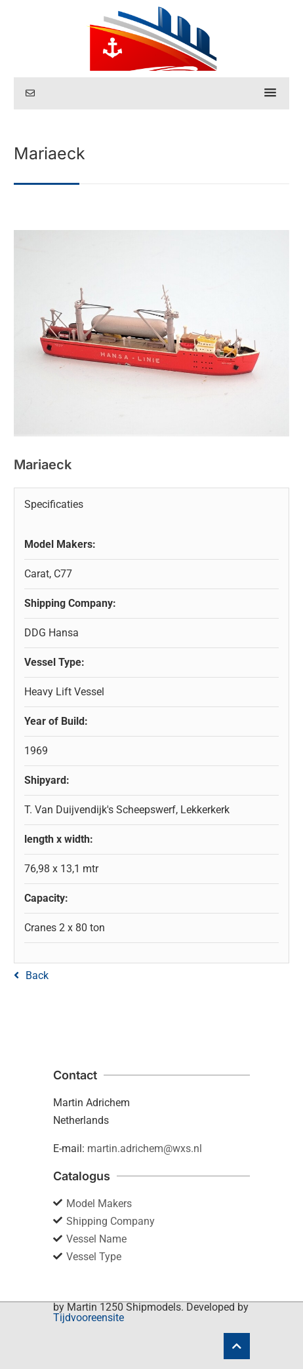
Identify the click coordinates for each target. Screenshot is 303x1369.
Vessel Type (93, 1256)
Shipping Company (110, 1221)
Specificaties (53, 504)
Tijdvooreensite (88, 1317)
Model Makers (99, 1203)
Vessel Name (96, 1239)
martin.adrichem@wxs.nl (144, 1148)
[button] (270, 93)
